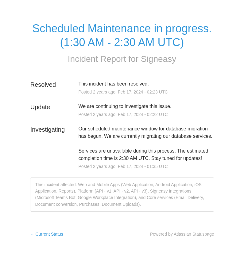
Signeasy (158, 59)
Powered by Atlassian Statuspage (182, 234)
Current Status (46, 234)
